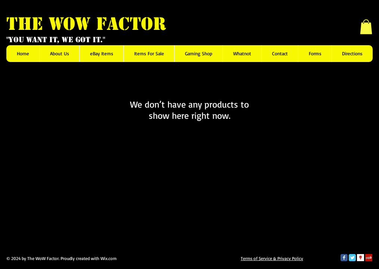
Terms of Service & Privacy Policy (272, 258)
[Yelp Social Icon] (368, 257)
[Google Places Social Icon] (360, 257)
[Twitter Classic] (352, 257)
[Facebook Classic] (344, 257)
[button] (366, 26)
